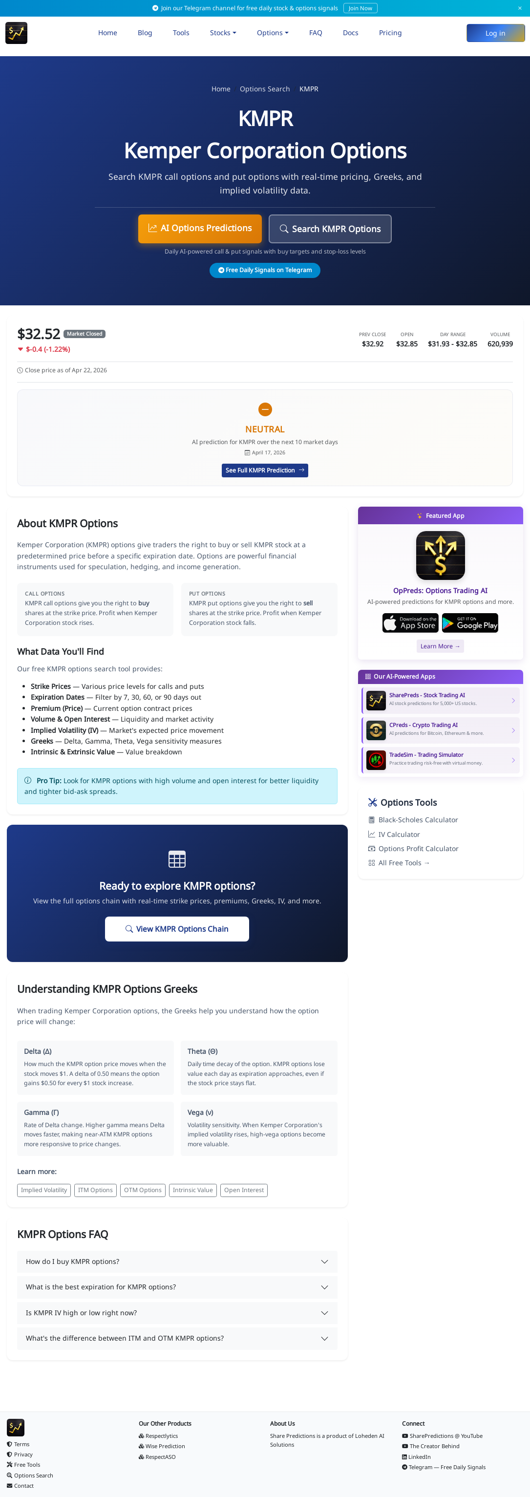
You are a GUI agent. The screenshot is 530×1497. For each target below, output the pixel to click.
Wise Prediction (162, 1446)
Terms (18, 1444)
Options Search (265, 88)
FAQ (315, 32)
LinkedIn (416, 1456)
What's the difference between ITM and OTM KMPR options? (125, 1338)
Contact (20, 1485)
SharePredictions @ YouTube (442, 1435)
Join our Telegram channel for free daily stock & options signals (265, 8)
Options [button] (270, 32)
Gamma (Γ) (41, 1112)
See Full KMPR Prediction (265, 470)
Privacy (20, 1454)
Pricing (390, 32)
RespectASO (157, 1456)
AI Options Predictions (200, 228)
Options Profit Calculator (413, 848)
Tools (181, 32)
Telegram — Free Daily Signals (444, 1467)
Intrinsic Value (193, 1190)
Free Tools (23, 1464)
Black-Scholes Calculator (413, 819)
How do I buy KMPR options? (72, 1261)
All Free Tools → (399, 862)
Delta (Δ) (37, 1051)
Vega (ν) (200, 1112)
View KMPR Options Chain (177, 929)
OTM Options (143, 1190)
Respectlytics (158, 1435)
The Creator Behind (431, 1446)
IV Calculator (394, 834)
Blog (145, 32)
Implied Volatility (44, 1190)
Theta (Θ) (202, 1051)
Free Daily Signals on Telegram (265, 270)
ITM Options (95, 1190)
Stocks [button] (220, 32)
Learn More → (440, 646)
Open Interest (244, 1190)
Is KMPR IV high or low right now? (81, 1312)
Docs (351, 32)
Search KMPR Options (330, 229)
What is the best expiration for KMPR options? (101, 1286)
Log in (496, 33)
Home (107, 32)
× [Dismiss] (520, 8)
